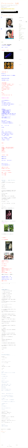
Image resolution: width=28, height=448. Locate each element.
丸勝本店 (19, 30)
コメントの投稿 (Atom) (10, 446)
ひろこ (19, 31)
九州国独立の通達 (20, 34)
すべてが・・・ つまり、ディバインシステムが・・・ (8, 181)
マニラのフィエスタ (20, 25)
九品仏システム (20, 24)
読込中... (19, 18)
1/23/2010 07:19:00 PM (6, 283)
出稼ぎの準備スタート (5, 289)
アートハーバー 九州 (10, 3)
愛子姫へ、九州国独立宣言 (21, 36)
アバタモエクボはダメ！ (6, 354)
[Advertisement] (9, 439)
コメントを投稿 (3, 432)
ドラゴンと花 (20, 29)
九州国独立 (20, 35)
